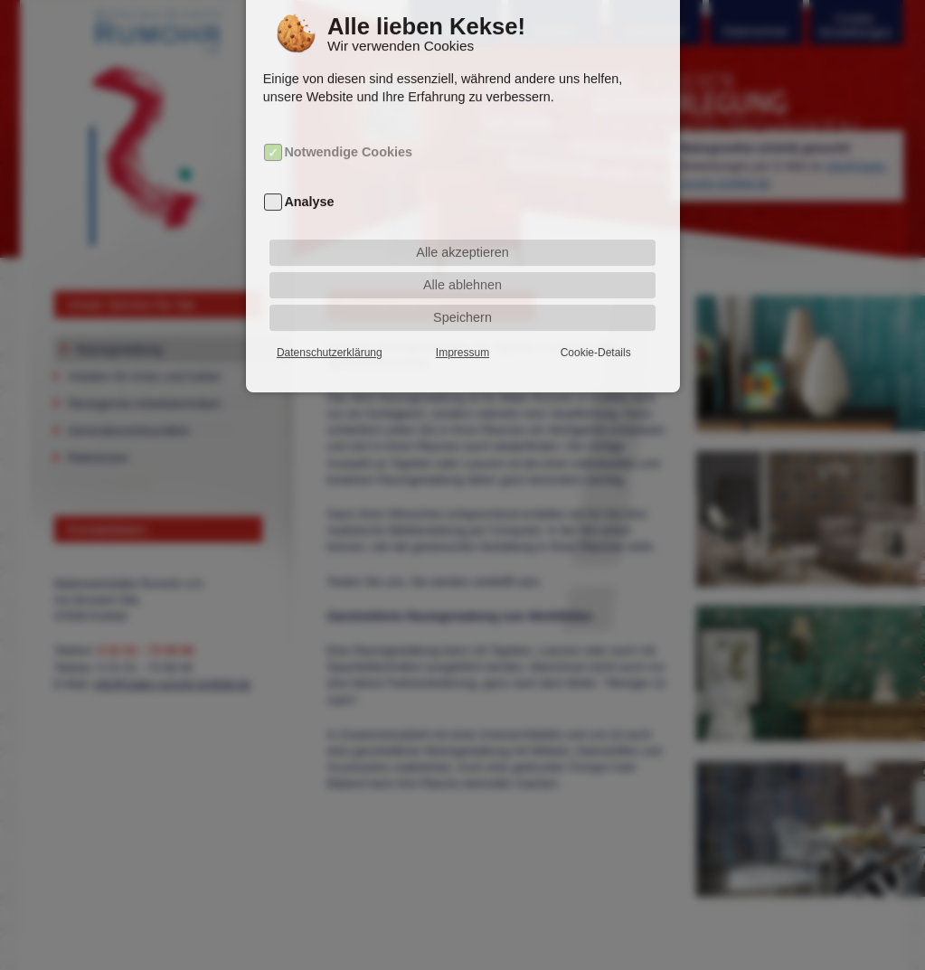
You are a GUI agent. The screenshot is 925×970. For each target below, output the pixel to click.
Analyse (309, 181)
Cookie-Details (596, 331)
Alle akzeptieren (462, 231)
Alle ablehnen (462, 264)
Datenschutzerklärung (329, 331)
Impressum (462, 331)
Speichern (462, 296)
